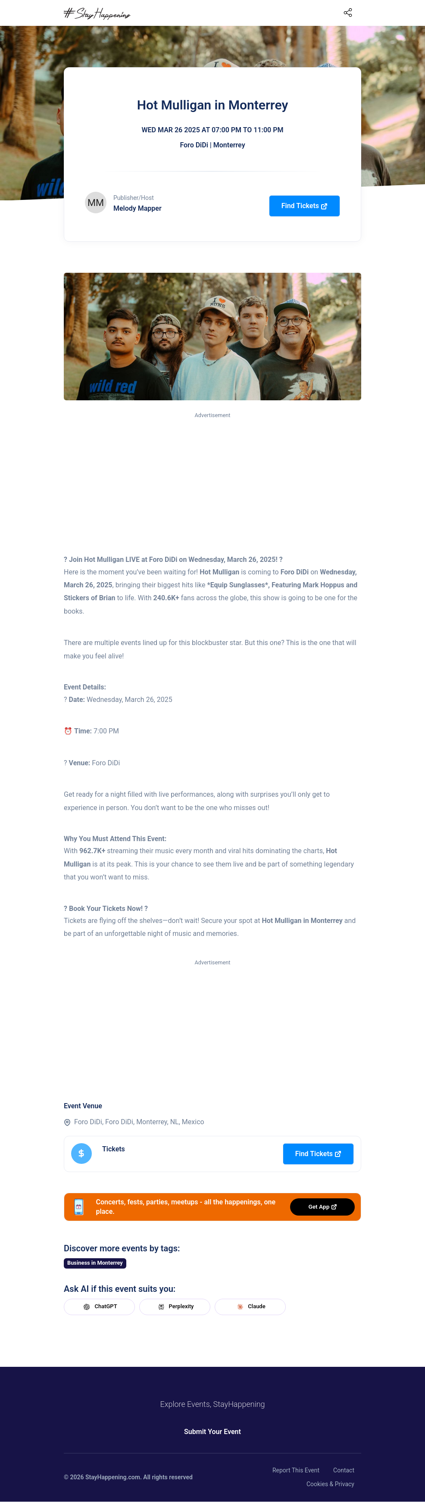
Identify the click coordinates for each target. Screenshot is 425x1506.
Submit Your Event (212, 1432)
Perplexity (175, 1307)
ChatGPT (99, 1307)
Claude (250, 1307)
